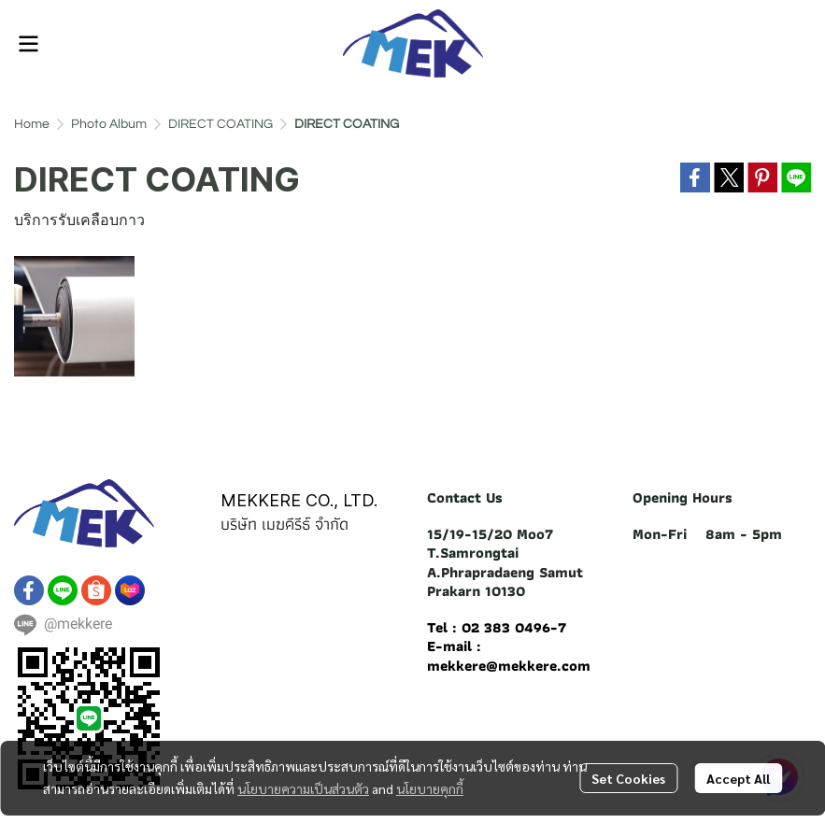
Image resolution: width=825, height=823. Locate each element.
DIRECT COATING (220, 124)
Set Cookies (628, 778)
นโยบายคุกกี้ (429, 788)
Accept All (738, 778)
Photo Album (109, 124)
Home (32, 124)
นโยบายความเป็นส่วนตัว (303, 788)
